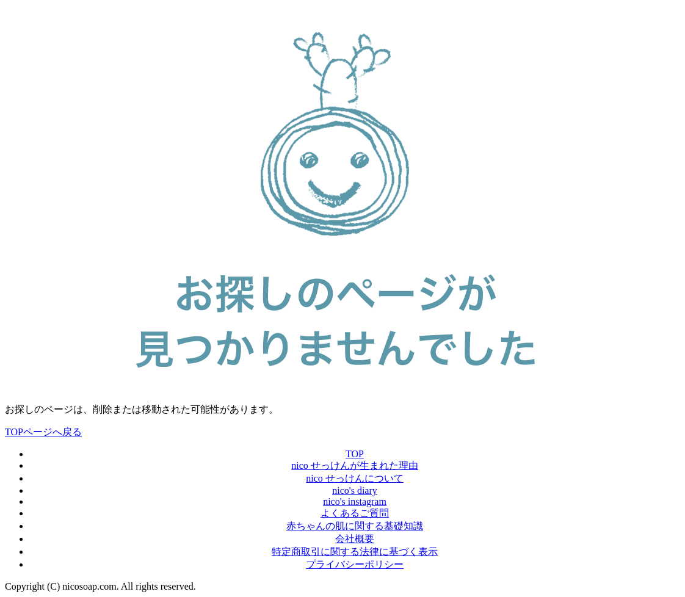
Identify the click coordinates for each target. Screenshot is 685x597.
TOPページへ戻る (43, 432)
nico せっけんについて (355, 478)
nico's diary (354, 490)
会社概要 (354, 539)
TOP (355, 454)
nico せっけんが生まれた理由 (354, 465)
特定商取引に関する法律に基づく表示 (355, 551)
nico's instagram (354, 501)
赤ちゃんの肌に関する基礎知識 (354, 526)
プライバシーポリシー (355, 564)
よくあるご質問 (355, 513)
